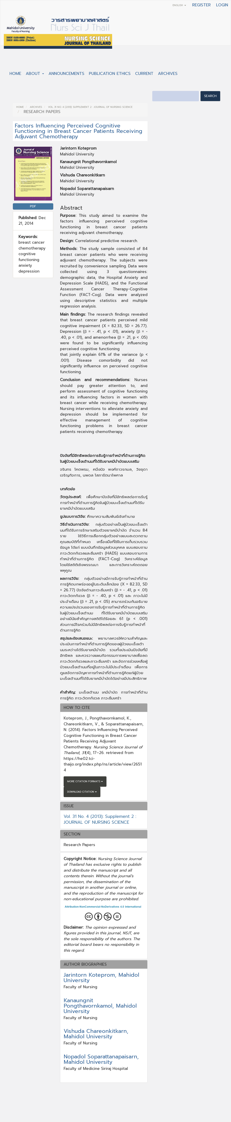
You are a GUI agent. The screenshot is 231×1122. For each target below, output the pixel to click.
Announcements (66, 73)
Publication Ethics (110, 73)
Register (201, 5)
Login (222, 5)
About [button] (35, 73)
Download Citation (82, 792)
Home (15, 73)
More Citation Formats (85, 781)
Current (144, 73)
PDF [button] (33, 206)
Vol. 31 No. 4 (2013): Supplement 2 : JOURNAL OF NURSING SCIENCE (90, 107)
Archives (168, 73)
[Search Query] (175, 96)
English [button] (179, 5)
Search (210, 96)
